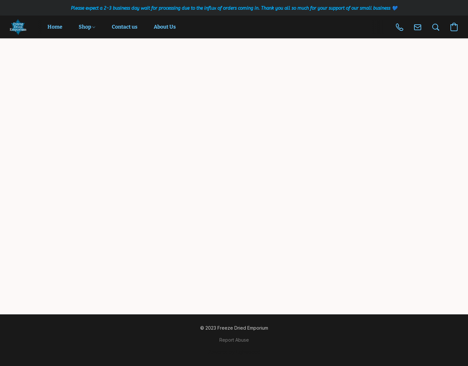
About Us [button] (165, 27)
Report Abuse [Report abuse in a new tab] (234, 340)
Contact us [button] (124, 27)
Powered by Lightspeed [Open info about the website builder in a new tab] (234, 352)
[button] (18, 27)
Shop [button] (87, 27)
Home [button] (54, 27)
